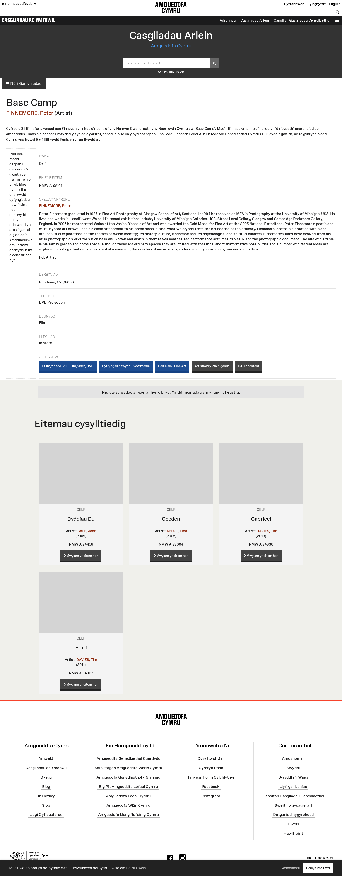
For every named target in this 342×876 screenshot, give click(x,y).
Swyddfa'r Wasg (293, 777)
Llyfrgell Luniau (293, 786)
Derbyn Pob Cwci (318, 868)
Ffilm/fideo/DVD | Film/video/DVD (68, 366)
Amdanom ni (293, 758)
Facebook (210, 786)
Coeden (171, 519)
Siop (46, 805)
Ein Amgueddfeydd (19, 4)
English (334, 4)
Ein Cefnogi (46, 796)
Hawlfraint (293, 833)
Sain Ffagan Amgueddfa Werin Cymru (128, 768)
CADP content (248, 366)
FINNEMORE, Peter (29, 113)
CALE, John (86, 531)
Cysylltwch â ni (210, 758)
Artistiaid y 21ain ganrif (212, 366)
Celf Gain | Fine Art (172, 366)
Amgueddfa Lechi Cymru (128, 796)
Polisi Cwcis (136, 868)
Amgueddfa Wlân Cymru (128, 805)
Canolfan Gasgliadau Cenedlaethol (302, 20)
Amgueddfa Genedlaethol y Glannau (128, 777)
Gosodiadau (290, 868)
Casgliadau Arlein (254, 20)
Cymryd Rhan (211, 768)
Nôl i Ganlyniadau (23, 83)
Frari (81, 647)
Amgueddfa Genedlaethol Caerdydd (128, 758)
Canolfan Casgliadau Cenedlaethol (293, 796)
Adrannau (228, 20)
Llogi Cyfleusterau (45, 814)
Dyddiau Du (81, 519)
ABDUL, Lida (176, 531)
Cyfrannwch (294, 4)
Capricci (261, 519)
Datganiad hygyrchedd (293, 814)
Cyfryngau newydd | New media (126, 366)
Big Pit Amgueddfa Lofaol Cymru (128, 786)
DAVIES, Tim (266, 531)
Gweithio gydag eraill (293, 805)
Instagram (211, 796)
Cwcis (293, 824)
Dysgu (46, 777)
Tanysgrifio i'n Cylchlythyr (210, 777)
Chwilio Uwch (171, 72)
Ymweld (46, 758)
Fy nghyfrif (316, 4)
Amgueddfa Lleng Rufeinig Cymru (128, 814)
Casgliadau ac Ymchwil (28, 20)
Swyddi (293, 768)
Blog (46, 786)
